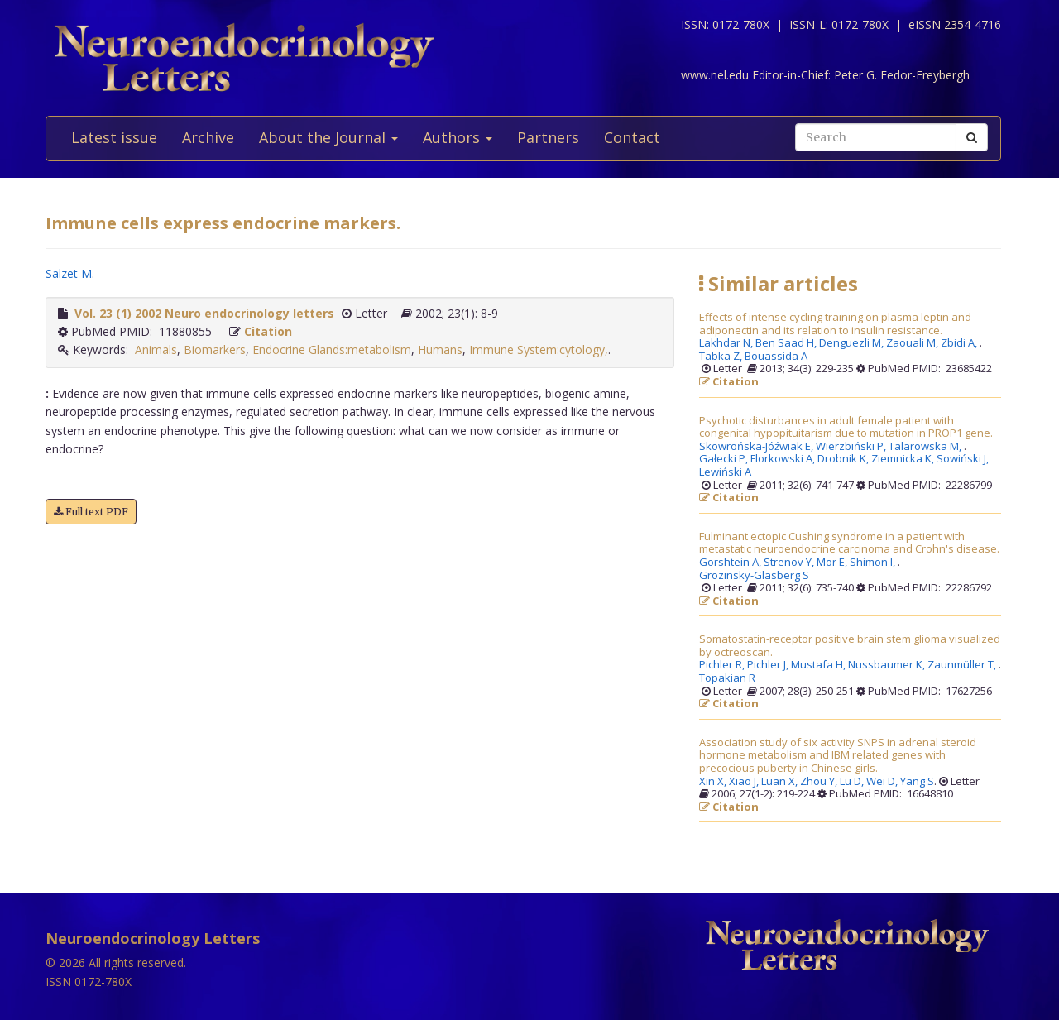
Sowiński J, (964, 459)
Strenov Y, (790, 562)
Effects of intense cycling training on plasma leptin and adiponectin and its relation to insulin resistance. (835, 324)
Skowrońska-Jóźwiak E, (757, 446)
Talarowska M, (926, 446)
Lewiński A (725, 472)
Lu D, (853, 781)
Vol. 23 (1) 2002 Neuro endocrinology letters (204, 313)
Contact (632, 137)
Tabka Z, (722, 356)
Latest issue (114, 137)
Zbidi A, (960, 343)
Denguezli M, (852, 343)
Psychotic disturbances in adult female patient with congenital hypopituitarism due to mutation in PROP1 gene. (846, 427)
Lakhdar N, (727, 343)
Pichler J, (769, 665)
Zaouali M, (913, 343)
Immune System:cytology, (538, 349)
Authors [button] (457, 137)
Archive (208, 137)
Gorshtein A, (731, 562)
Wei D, (883, 781)
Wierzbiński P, (852, 446)
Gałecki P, (724, 459)
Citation (268, 331)
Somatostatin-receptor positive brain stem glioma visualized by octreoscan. (849, 645)
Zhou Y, (820, 781)
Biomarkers (215, 349)
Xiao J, (745, 781)
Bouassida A (776, 356)
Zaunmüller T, (963, 665)
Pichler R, (723, 665)
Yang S (917, 781)
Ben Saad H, (787, 343)
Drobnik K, (844, 459)
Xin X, (714, 781)
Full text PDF (91, 511)
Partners (548, 137)
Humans (440, 349)
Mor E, (833, 562)
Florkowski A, (783, 459)
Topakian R (727, 678)
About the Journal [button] (328, 137)
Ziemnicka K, (904, 459)
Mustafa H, (819, 665)
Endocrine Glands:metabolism (331, 349)
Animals (156, 349)
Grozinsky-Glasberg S (754, 575)
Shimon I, (874, 562)
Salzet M (69, 273)
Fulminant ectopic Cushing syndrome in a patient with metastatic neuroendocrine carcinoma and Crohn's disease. (849, 543)
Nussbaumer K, (887, 665)
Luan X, (780, 781)
